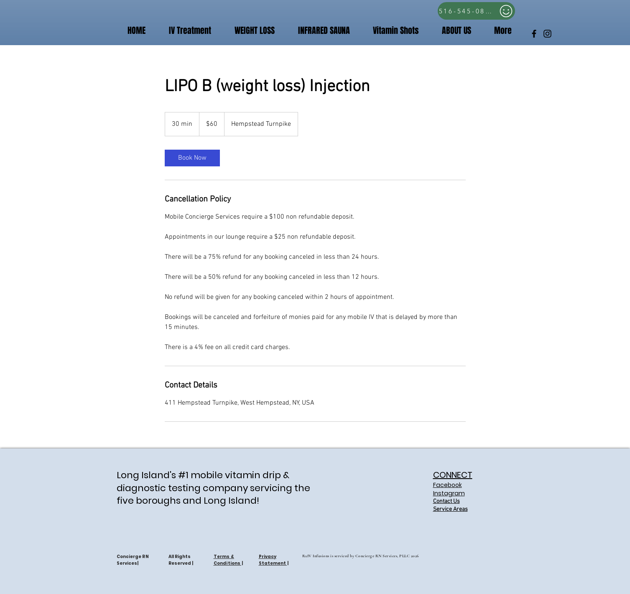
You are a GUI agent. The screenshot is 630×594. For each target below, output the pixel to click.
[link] (192, 158)
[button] (390, 31)
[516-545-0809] (476, 11)
